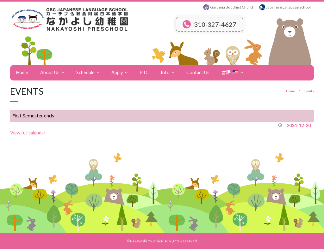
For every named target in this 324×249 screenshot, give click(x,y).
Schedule (85, 72)
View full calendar (28, 132)
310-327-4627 (209, 24)
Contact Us (197, 72)
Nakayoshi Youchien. (147, 241)
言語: (229, 72)
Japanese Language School (288, 7)
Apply (117, 72)
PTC (144, 72)
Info (165, 72)
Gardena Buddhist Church (232, 7)
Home (22, 72)
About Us (49, 72)
